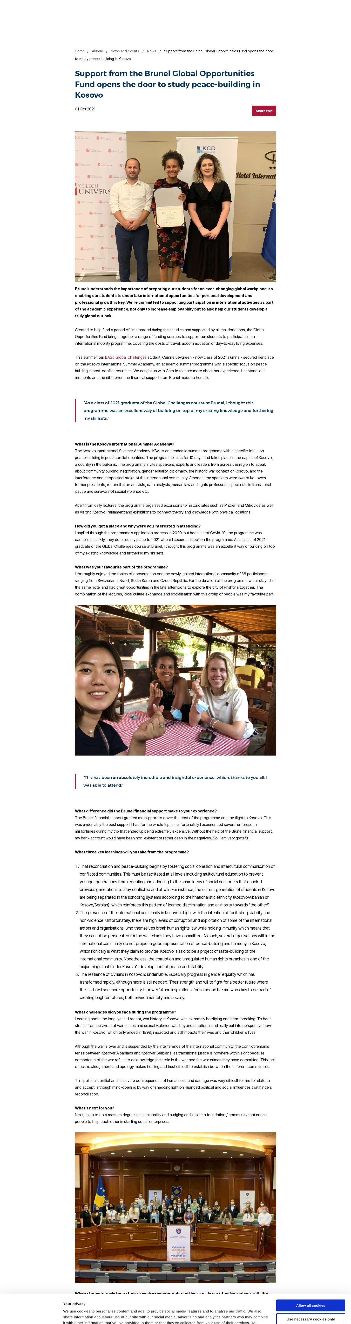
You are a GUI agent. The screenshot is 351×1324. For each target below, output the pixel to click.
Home (80, 51)
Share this (264, 111)
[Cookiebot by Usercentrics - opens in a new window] (31, 1314)
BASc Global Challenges (126, 357)
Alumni (97, 51)
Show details (74, 1314)
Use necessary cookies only (311, 1292)
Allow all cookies (310, 1278)
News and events (125, 51)
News (151, 51)
